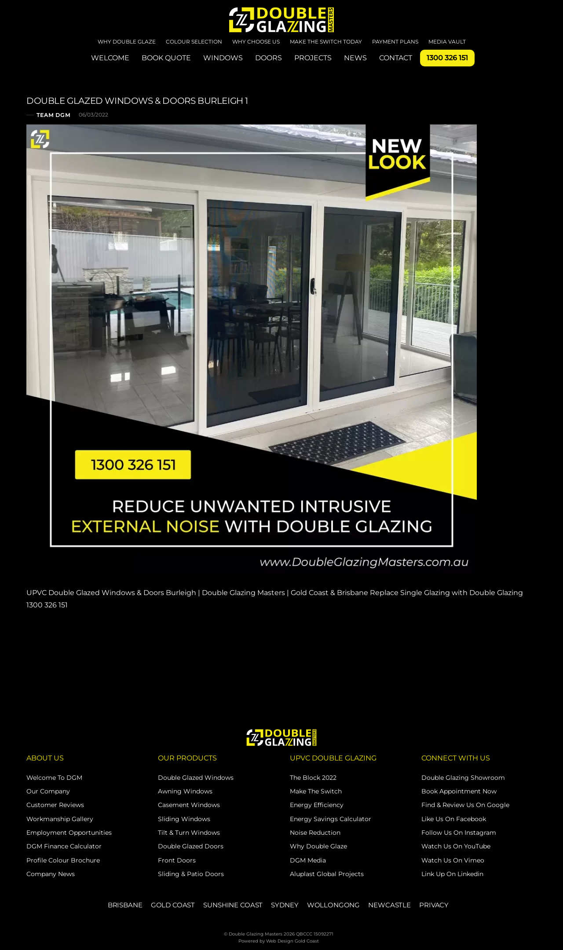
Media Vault (447, 41)
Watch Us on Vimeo (452, 860)
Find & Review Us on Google (465, 805)
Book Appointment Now (459, 791)
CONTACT (395, 58)
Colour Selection (194, 41)
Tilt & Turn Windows (189, 833)
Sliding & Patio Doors (191, 874)
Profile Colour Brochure (63, 860)
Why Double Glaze (127, 41)
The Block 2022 (313, 778)
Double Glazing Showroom (463, 778)
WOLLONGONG (333, 905)
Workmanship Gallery (59, 819)
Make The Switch (316, 791)
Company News (50, 874)
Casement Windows (189, 805)
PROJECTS (313, 58)
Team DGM (53, 115)
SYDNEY (284, 905)
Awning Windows (185, 791)
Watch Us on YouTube (455, 846)
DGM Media (308, 860)
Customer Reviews (55, 805)
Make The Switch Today (326, 41)
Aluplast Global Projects (327, 874)
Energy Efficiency (317, 805)
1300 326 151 (447, 58)
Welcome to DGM (54, 778)
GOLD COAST (173, 905)
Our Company (48, 791)
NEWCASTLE (389, 905)
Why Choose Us (256, 41)
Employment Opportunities (69, 833)
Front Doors (177, 860)
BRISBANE (125, 905)
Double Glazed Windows (196, 778)
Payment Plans (395, 41)
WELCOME (110, 58)
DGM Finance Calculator (64, 846)
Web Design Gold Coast (292, 941)
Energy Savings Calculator (330, 819)
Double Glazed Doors (190, 846)
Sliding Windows (184, 819)
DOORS (268, 58)
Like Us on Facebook (453, 819)
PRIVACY (434, 905)
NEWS (355, 58)
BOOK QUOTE (166, 58)
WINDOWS (223, 58)
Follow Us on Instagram (458, 833)
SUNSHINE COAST (233, 905)
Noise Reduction (315, 833)
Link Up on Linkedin (452, 874)
